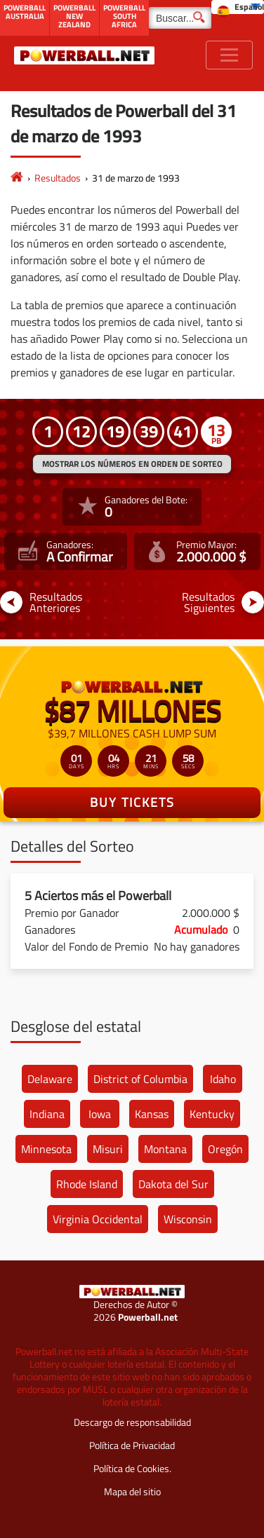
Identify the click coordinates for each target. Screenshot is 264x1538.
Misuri (108, 1149)
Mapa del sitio (132, 1491)
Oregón (225, 1149)
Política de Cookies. (132, 1468)
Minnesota (46, 1149)
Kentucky (212, 1113)
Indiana (47, 1113)
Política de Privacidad (132, 1445)
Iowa (99, 1113)
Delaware (49, 1078)
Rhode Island (86, 1184)
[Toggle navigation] (229, 55)
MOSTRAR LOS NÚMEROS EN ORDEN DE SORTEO (132, 463)
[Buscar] (180, 18)
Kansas (152, 1113)
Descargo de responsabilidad (132, 1422)
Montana (165, 1149)
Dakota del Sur (173, 1184)
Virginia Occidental (98, 1219)
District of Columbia (140, 1078)
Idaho (223, 1078)
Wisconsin (188, 1219)
